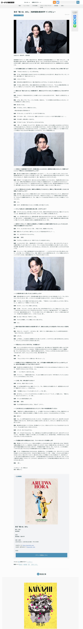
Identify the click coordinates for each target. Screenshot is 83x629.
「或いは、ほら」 (34, 561)
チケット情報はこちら (42, 551)
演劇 (15, 14)
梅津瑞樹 (25, 561)
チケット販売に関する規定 (20, 616)
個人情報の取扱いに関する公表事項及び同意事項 (38, 616)
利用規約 (12, 616)
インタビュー (17, 24)
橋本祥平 (21, 561)
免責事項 (39, 618)
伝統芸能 (54, 14)
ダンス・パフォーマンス (43, 14)
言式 (29, 561)
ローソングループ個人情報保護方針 (57, 616)
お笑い (60, 14)
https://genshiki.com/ (28, 539)
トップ (7, 616)
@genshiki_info (31, 541)
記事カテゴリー (35, 5)
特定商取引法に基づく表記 (71, 616)
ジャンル (26, 5)
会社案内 (44, 618)
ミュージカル (22, 14)
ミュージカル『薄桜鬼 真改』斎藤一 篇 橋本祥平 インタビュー (67, 599)
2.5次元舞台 (32, 14)
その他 (66, 14)
